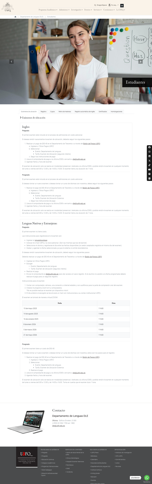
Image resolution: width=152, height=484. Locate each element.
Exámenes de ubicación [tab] (29, 112)
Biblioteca (94, 456)
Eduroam (94, 477)
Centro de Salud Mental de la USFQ (75, 454)
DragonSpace (102, 5)
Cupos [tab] (52, 112)
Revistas (118, 466)
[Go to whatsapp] (147, 477)
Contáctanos (108, 9)
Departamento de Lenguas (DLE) (31, 17)
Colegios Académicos (48, 463)
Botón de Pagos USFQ (91, 144)
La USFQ (119, 9)
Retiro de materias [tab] (65, 112)
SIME (68, 468)
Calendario (94, 459)
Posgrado (45, 456)
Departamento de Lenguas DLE (70, 416)
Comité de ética (120, 459)
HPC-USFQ (119, 456)
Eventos (87, 9)
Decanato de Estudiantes (98, 463)
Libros (117, 463)
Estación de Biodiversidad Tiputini (49, 474)
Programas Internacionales (50, 466)
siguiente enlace (41, 240)
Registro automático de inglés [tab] (85, 112)
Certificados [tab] (103, 112)
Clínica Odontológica (72, 458)
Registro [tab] (43, 112)
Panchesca (69, 465)
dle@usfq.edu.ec (79, 159)
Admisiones (63, 9)
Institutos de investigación (124, 452)
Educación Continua (48, 459)
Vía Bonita (69, 472)
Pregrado (44, 452)
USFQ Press (95, 452)
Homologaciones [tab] (116, 112)
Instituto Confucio (96, 470)
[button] (11, 61)
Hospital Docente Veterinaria (75, 461)
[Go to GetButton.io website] (146, 481)
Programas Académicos (47, 9)
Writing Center (95, 473)
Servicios (97, 9)
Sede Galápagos (47, 470)
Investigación (76, 9)
